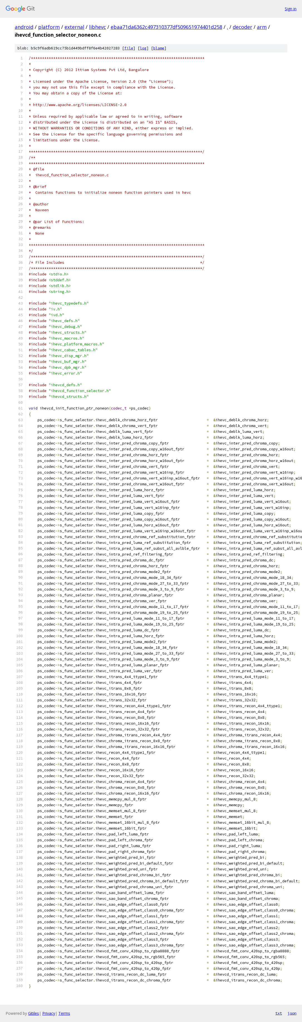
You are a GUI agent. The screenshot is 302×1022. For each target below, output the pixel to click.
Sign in (290, 8)
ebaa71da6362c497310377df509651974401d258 (166, 27)
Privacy (48, 1013)
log (143, 48)
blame (158, 48)
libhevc (97, 27)
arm (262, 27)
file (128, 48)
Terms (64, 1013)
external (74, 27)
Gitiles (33, 1013)
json (292, 1013)
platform (49, 27)
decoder (242, 27)
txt (278, 1013)
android (24, 27)
